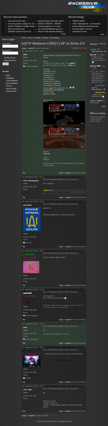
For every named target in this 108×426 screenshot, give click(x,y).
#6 (85, 347)
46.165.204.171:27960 (52, 90)
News (8, 75)
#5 (85, 324)
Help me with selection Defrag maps (52, 31)
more (64, 34)
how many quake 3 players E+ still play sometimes (27, 24)
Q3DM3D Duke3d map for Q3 (19, 31)
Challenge (10, 78)
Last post (82, 48)
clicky (45, 154)
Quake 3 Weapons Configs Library (21, 26)
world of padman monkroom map (85, 26)
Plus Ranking (54, 38)
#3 (85, 251)
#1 (85, 177)
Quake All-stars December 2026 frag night (54, 21)
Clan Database (12, 81)
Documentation (12, 83)
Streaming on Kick (79, 31)
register (31, 48)
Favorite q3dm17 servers (82, 29)
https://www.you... (98, 51)
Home (24, 38)
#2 (85, 202)
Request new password (13, 60)
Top (23, 173)
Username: (7, 44)
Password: (7, 50)
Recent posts (11, 91)
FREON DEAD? (78, 21)
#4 (85, 289)
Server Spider (11, 89)
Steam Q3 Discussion (16, 29)
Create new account (12, 58)
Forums (9, 86)
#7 (85, 386)
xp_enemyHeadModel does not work (52, 29)
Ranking (37, 38)
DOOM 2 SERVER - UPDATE (49, 24)
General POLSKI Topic (17, 21)
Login (24, 48)
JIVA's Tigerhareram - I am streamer (86, 24)
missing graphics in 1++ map (49, 26)
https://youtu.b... (97, 89)
